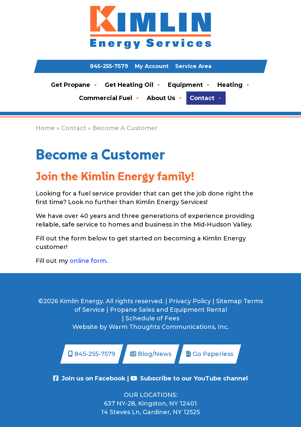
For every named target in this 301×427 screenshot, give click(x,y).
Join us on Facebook (89, 378)
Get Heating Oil (133, 84)
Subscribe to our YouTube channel (189, 378)
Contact (206, 98)
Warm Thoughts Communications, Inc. (169, 327)
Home (45, 128)
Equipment (189, 84)
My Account (152, 66)
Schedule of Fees (152, 318)
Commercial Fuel (109, 98)
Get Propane (74, 84)
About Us (165, 98)
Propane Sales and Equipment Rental (168, 309)
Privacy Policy (190, 301)
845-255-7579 (109, 66)
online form (88, 261)
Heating (233, 84)
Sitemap (229, 301)
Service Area (193, 66)
